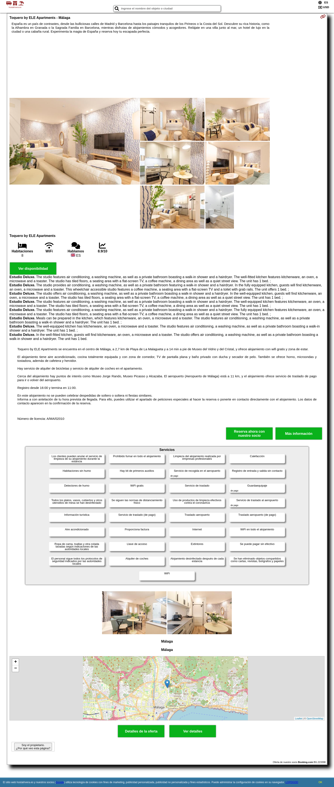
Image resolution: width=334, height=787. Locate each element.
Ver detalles (192, 731)
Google (60, 782)
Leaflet (298, 718)
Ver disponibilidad (33, 268)
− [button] (15, 668)
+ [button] (15, 662)
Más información (298, 433)
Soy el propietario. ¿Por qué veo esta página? (33, 746)
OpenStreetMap (315, 718)
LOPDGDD (291, 782)
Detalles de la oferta (141, 731)
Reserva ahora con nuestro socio (249, 433)
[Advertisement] (167, 66)
